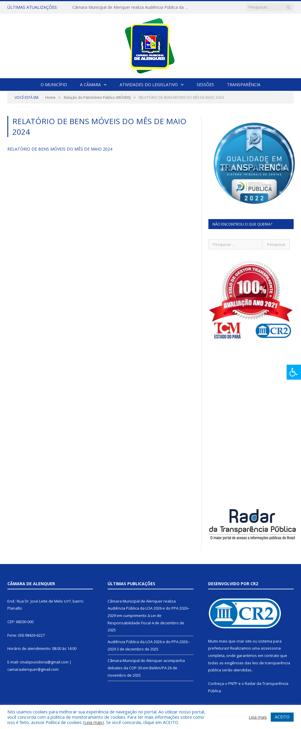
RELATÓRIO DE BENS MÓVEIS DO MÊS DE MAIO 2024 (59, 149)
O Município (54, 84)
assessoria (271, 648)
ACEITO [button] (282, 717)
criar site (244, 641)
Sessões (205, 84)
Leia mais (93, 722)
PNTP (233, 683)
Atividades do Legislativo (149, 84)
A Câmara (90, 84)
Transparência (243, 84)
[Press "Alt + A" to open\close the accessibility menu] (294, 372)
